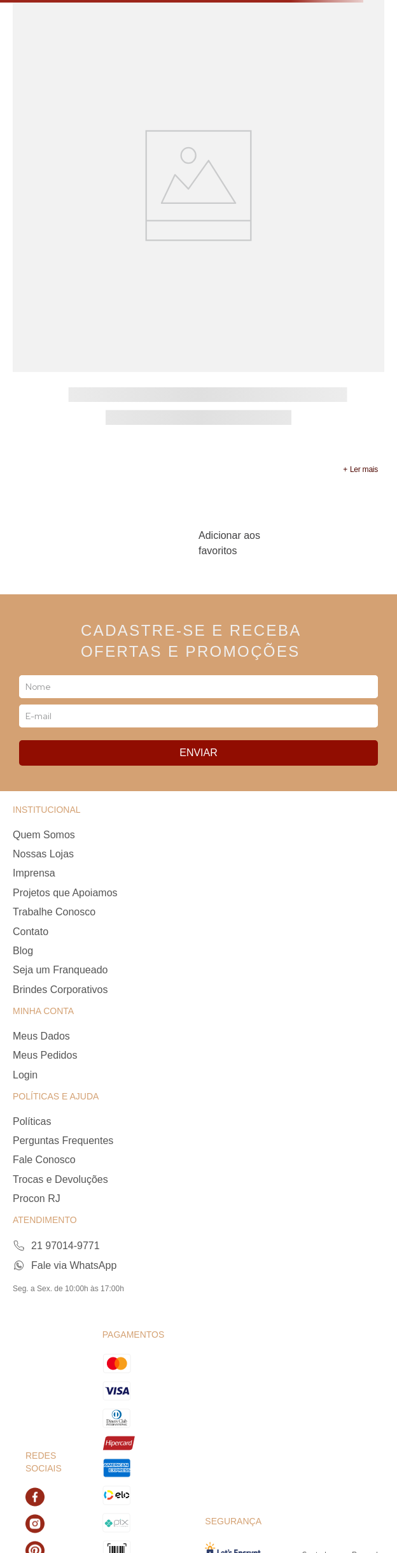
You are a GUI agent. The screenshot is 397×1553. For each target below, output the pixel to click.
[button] (360, 469)
